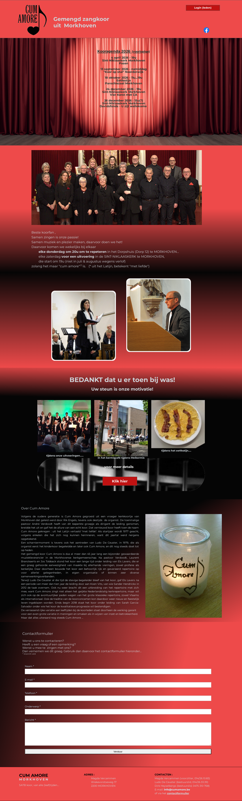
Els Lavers (124, 561)
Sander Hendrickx (125, 584)
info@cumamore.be (177, 789)
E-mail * (29, 679)
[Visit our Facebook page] (206, 30)
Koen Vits (96, 584)
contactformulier (178, 793)
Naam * (29, 666)
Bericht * (30, 719)
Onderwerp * (33, 706)
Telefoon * (31, 693)
